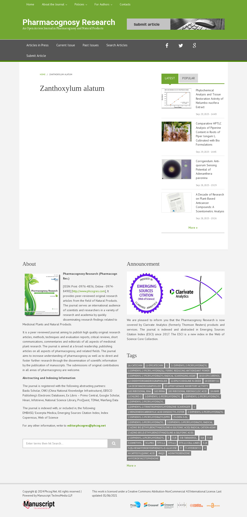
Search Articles (116, 45)
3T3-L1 (161, 444)
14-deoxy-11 (212, 382)
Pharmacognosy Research (67, 22)
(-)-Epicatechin (154, 366)
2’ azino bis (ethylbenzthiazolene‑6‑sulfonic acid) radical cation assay (172, 428)
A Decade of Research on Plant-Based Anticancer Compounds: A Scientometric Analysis (210, 204)
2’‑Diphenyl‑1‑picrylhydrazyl (146, 439)
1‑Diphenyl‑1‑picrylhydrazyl (163, 397)
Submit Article (36, 56)
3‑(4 (205, 444)
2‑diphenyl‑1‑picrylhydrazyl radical (190, 423)
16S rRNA (159, 392)
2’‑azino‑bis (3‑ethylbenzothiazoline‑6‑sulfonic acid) (160, 434)
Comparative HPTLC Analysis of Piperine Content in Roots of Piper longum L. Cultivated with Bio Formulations (208, 134)
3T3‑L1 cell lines (189, 444)
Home (30, 4)
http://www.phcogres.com (88, 293)
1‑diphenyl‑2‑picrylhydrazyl (202, 397)
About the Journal (53, 4)
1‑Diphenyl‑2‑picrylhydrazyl (146, 403)
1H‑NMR (214, 392)
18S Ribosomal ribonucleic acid (187, 392)
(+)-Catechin (135, 366)
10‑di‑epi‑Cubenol (209, 377)
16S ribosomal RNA (139, 392)
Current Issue (65, 45)
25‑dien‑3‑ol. (180, 418)
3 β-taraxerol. (188, 439)
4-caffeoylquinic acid (141, 454)
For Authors (102, 4)
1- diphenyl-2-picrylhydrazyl (189, 366)
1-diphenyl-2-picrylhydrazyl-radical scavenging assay (162, 377)
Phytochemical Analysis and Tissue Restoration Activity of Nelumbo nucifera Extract (210, 98)
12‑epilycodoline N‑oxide (186, 382)
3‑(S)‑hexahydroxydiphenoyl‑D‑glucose (152, 449)
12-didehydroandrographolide (147, 382)
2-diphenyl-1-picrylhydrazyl (205, 413)
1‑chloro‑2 (134, 397)
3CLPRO (149, 444)
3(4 (202, 439)
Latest (171, 78)
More (192, 229)
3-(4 (209, 439)
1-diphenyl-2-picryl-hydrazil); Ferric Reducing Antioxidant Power (169, 372)
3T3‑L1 (172, 444)
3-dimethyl (135, 444)
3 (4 (174, 439)
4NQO (161, 454)
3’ (181, 449)
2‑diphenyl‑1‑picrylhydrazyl (146, 423)
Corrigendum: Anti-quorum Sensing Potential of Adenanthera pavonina (208, 170)
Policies (79, 4)
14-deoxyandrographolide (144, 387)
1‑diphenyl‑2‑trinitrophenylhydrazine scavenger (159, 408)
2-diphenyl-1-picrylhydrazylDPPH (149, 418)
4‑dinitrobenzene (179, 454)
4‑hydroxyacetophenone (143, 459)
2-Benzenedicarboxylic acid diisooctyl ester (156, 413)
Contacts (125, 4)
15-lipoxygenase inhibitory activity (186, 387)
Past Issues (91, 45)
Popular (188, 78)
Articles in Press (37, 45)
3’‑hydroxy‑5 (193, 449)
